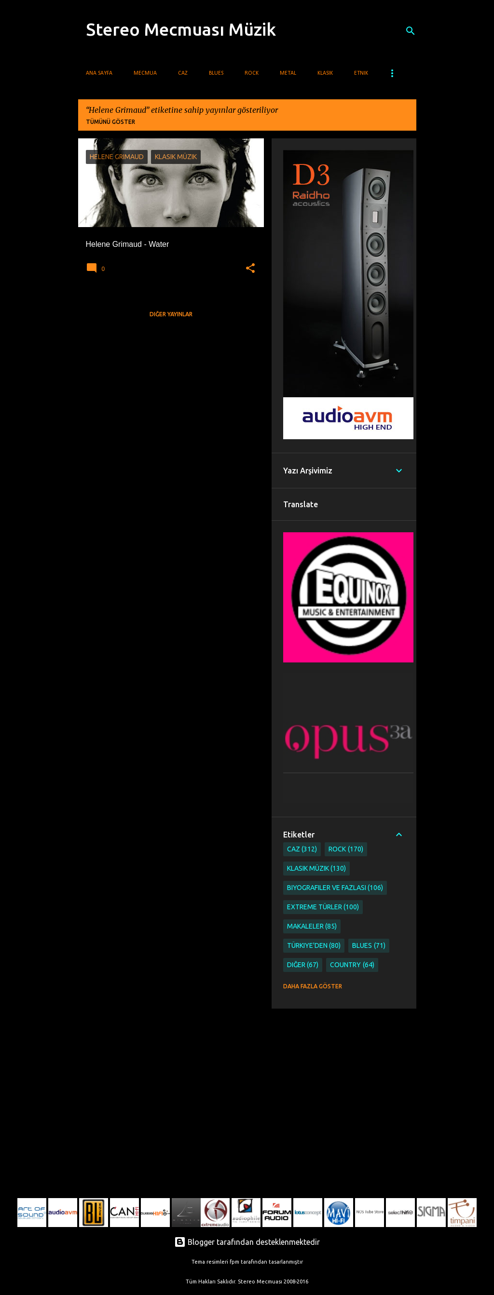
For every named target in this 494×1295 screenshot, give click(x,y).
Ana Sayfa (99, 73)
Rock (252, 73)
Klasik (325, 73)
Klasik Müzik (316, 868)
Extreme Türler (323, 907)
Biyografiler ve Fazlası (335, 888)
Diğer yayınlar (171, 314)
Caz (183, 73)
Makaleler (312, 926)
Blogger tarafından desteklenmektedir (247, 1242)
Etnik (361, 73)
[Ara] (410, 30)
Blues (216, 73)
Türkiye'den (314, 946)
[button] (250, 268)
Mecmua (145, 73)
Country (352, 965)
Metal (288, 73)
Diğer (303, 965)
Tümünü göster (110, 122)
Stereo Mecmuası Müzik (181, 29)
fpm (234, 1262)
